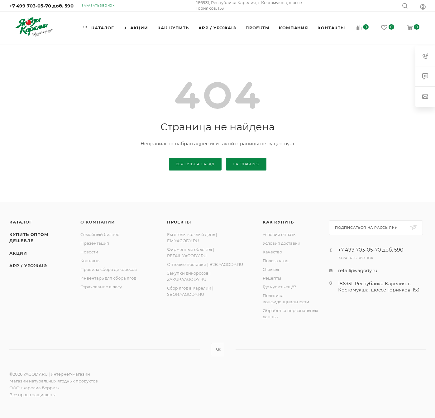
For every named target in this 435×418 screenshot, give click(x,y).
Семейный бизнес (99, 234)
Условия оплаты (279, 234)
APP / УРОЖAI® (28, 265)
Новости (89, 251)
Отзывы (271, 269)
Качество (272, 251)
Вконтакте (217, 349)
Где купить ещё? (279, 286)
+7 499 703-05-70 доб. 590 (41, 6)
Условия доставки (281, 243)
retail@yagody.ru (357, 270)
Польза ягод (275, 260)
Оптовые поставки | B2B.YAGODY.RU (205, 264)
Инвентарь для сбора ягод (108, 278)
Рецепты (272, 278)
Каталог (20, 221)
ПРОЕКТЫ (179, 221)
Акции (18, 253)
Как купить (278, 221)
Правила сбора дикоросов (108, 269)
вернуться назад (195, 164)
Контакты (90, 260)
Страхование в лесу (101, 286)
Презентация (94, 243)
